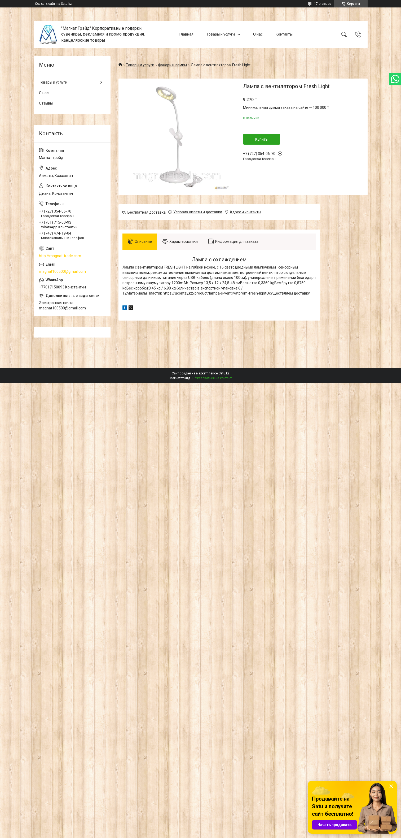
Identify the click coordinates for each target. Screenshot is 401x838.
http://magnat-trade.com (60, 256)
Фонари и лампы (172, 65)
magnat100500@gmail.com (62, 271)
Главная (186, 34)
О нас (258, 34)
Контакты (284, 34)
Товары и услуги (220, 34)
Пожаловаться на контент (212, 378)
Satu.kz (224, 373)
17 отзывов (322, 4)
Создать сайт (45, 4)
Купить (261, 139)
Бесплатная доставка (146, 212)
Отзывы (46, 103)
